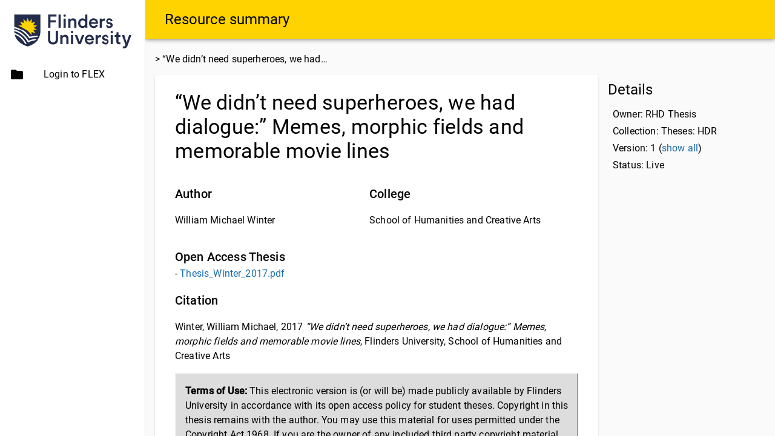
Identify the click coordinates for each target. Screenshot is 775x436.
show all (680, 148)
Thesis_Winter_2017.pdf (232, 273)
